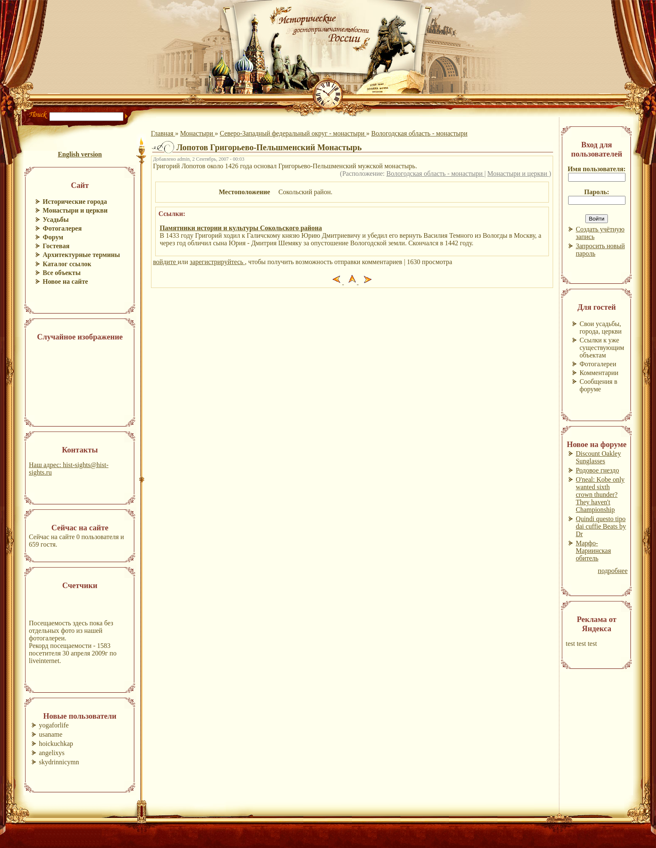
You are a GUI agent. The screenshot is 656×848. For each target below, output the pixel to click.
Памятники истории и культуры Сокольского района (241, 227)
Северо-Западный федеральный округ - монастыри (293, 133)
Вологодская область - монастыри (419, 133)
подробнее (613, 570)
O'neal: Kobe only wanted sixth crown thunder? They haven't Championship (600, 494)
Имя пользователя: (597, 168)
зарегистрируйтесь (217, 261)
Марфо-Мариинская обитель (593, 551)
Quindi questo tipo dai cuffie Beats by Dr (601, 526)
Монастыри (197, 133)
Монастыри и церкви (518, 173)
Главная (163, 133)
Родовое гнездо (597, 470)
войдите (165, 261)
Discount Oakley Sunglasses (598, 457)
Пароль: (596, 191)
